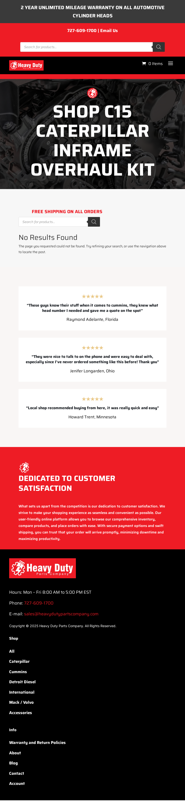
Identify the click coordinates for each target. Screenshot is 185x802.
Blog (13, 765)
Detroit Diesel (22, 684)
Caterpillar (19, 663)
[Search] (159, 49)
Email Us (109, 32)
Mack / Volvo (21, 704)
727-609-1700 (82, 32)
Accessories (20, 714)
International (21, 694)
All (11, 653)
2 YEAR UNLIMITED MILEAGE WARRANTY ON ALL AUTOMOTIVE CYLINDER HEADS (92, 12)
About (15, 755)
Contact (16, 775)
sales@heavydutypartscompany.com (61, 615)
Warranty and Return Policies (37, 744)
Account (17, 785)
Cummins (18, 673)
